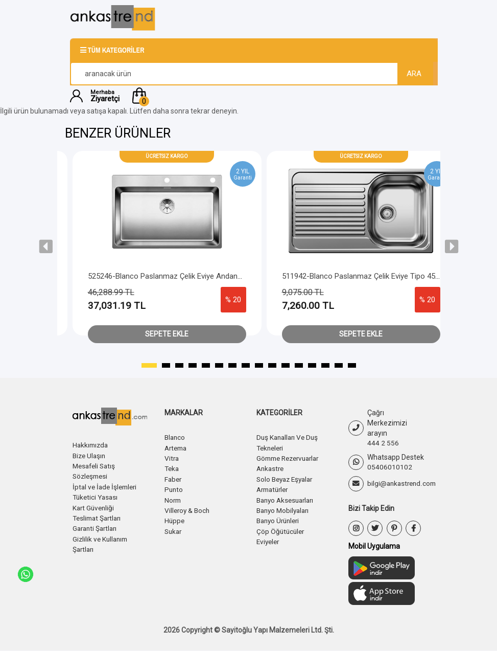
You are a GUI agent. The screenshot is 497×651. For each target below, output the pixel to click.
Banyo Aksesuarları (287, 499)
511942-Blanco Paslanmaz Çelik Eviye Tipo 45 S (362, 276)
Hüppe (174, 519)
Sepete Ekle (166, 334)
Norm (173, 499)
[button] (278, 95)
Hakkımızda (91, 445)
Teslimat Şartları (99, 516)
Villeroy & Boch (188, 509)
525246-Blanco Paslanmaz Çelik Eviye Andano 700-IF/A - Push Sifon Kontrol (216, 276)
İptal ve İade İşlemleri (107, 486)
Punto (174, 488)
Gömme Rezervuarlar (291, 458)
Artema (177, 447)
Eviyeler (268, 539)
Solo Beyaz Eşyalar (287, 478)
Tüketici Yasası (97, 496)
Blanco (175, 437)
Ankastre (271, 468)
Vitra (172, 458)
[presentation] (46, 246)
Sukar (173, 529)
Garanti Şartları (97, 527)
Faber (173, 478)
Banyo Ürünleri (279, 519)
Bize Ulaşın (90, 455)
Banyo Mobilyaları (284, 509)
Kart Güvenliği (94, 506)
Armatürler (274, 488)
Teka (172, 468)
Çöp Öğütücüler (281, 529)
